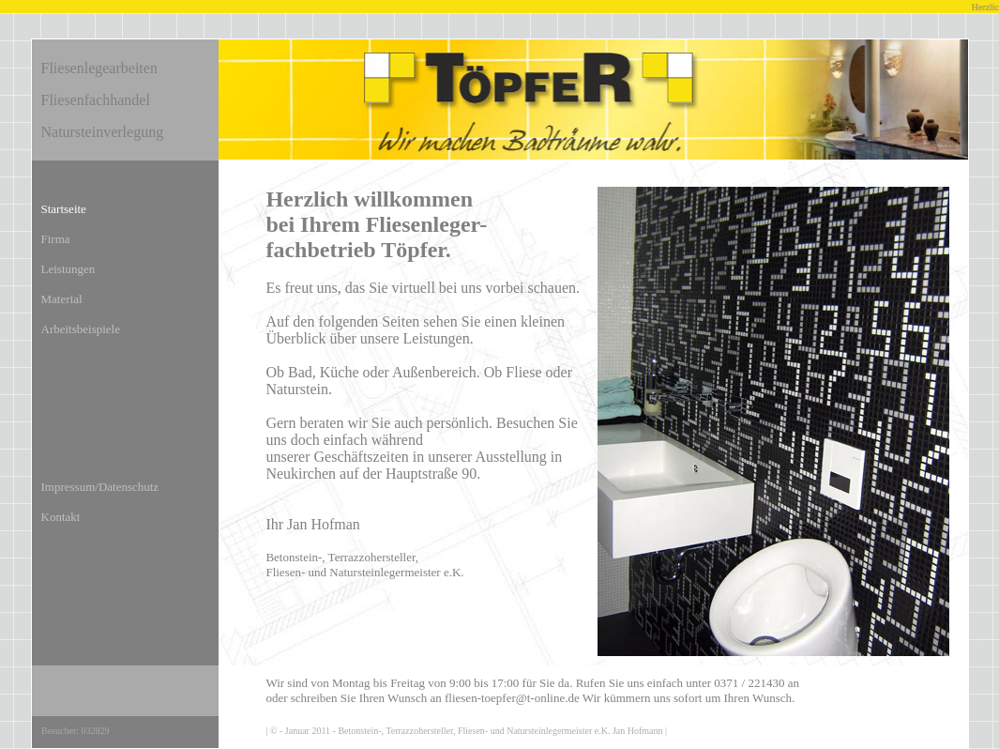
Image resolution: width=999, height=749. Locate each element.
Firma (55, 239)
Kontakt (61, 517)
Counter (121, 732)
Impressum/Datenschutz (100, 487)
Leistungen (68, 269)
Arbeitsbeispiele (80, 329)
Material (62, 299)
